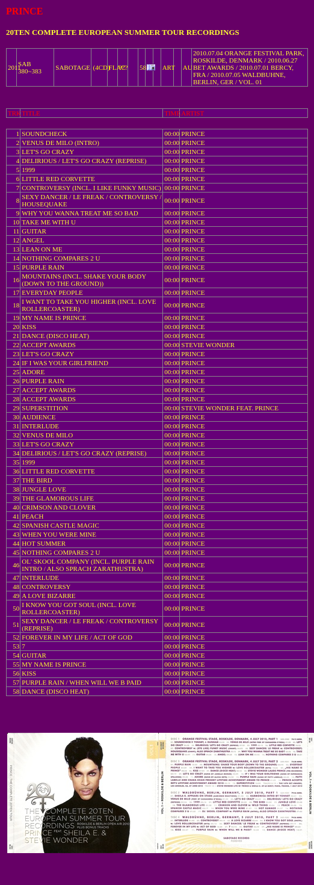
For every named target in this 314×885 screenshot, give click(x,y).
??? (123, 67)
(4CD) (101, 67)
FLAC (117, 67)
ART (168, 67)
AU (187, 67)
